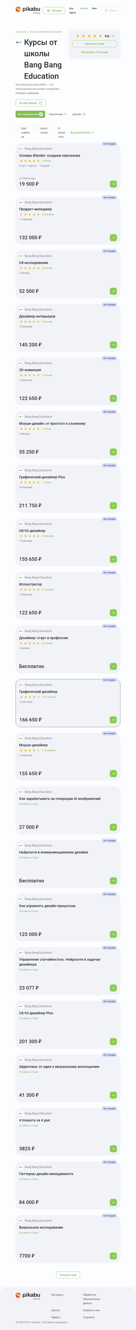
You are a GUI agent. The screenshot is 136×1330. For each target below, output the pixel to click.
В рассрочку (61, 132)
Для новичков (25, 132)
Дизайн (79, 114)
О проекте (89, 1317)
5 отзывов (48, 214)
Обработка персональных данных (91, 1299)
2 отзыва (47, 375)
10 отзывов (48, 696)
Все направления (30, 114)
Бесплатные (44, 130)
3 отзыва (47, 321)
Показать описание (27, 93)
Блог (94, 8)
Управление (58, 114)
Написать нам (91, 1310)
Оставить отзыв (28, 804)
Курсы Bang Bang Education (46, 31)
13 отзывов (48, 750)
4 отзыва (47, 268)
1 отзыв (46, 160)
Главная (21, 31)
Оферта (55, 1317)
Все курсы (72, 10)
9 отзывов (48, 536)
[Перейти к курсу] (113, 184)
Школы (84, 8)
